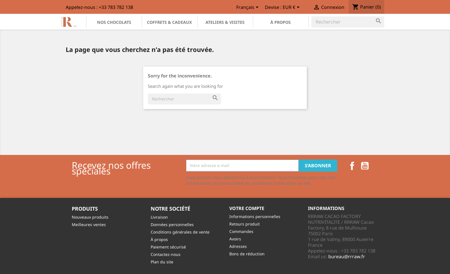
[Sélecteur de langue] (248, 7)
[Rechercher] (347, 21)
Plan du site (162, 262)
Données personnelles (172, 224)
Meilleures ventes (89, 224)
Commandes (241, 231)
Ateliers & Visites (225, 22)
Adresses (238, 246)
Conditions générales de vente (180, 232)
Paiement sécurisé (168, 247)
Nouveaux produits (90, 217)
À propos (280, 22)
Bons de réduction (247, 253)
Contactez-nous (166, 254)
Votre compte (246, 208)
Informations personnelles (254, 216)
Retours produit (244, 224)
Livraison (159, 217)
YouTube (365, 166)
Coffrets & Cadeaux (169, 22)
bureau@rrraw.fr (346, 256)
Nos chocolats (114, 22)
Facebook (352, 166)
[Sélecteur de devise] (292, 7)
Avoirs (235, 239)
